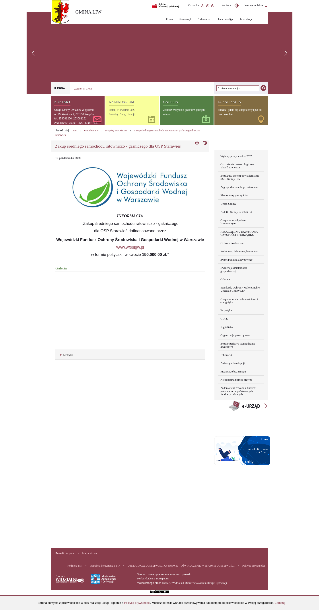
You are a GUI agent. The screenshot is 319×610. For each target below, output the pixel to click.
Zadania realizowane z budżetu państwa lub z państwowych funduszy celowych (238, 391)
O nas (169, 19)
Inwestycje (246, 19)
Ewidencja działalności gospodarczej (233, 269)
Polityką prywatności (137, 602)
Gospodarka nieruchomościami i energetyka (239, 300)
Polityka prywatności (253, 565)
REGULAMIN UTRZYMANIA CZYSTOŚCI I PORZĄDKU (239, 233)
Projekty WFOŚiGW (116, 130)
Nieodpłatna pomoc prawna (236, 379)
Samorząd (185, 19)
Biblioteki (226, 355)
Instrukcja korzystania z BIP (105, 565)
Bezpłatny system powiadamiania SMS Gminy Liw (239, 177)
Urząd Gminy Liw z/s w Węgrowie (74, 109)
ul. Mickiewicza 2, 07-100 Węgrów (74, 114)
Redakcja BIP (75, 565)
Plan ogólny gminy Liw (234, 195)
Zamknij (280, 602)
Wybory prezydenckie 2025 (236, 156)
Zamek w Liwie (83, 88)
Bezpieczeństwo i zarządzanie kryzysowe (237, 345)
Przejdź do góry (64, 553)
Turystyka (226, 310)
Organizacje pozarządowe (235, 335)
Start (75, 130)
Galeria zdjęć (225, 19)
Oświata (225, 279)
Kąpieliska (226, 327)
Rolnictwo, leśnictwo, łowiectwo (239, 251)
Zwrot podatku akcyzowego (236, 259)
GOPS (224, 318)
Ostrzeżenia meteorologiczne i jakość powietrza (237, 166)
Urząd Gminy (91, 130)
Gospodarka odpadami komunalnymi (233, 221)
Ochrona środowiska (232, 243)
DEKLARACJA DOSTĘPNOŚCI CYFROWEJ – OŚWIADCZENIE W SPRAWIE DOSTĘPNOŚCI (181, 565)
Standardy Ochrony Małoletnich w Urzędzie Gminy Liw (240, 289)
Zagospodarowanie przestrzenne (239, 187)
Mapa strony (89, 553)
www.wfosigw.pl (130, 247)
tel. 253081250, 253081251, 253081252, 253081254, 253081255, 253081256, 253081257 (76, 123)
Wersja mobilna (256, 5)
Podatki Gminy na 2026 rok (236, 212)
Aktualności (205, 19)
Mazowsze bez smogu (233, 371)
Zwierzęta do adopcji (232, 363)
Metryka (66, 355)
